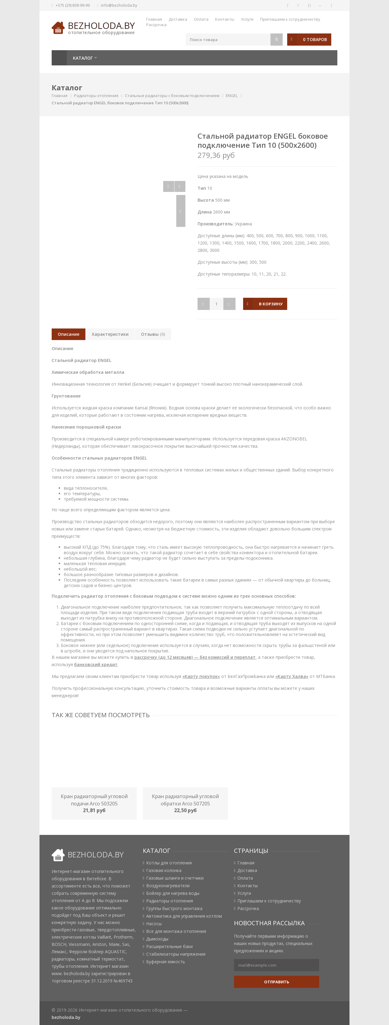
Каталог (83, 58)
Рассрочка (156, 24)
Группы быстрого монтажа (174, 908)
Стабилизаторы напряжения (175, 954)
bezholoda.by (101, 25)
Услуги (247, 19)
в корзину (271, 304)
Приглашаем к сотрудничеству (290, 19)
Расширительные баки (169, 946)
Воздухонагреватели (168, 885)
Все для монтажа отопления (176, 931)
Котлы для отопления (169, 863)
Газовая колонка (163, 870)
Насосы (154, 923)
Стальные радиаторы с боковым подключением (172, 95)
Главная (154, 19)
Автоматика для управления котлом (184, 916)
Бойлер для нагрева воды (172, 893)
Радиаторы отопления (96, 95)
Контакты (224, 19)
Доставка (178, 19)
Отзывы (153, 334)
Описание (68, 334)
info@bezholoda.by (119, 5)
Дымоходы (157, 939)
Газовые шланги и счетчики (175, 878)
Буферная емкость (165, 961)
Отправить (276, 982)
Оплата (201, 19)
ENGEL (232, 95)
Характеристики (110, 334)
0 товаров (315, 39)
